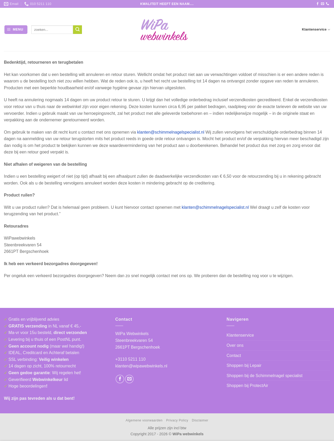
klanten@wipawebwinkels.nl (141, 366)
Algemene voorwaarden (144, 420)
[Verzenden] (77, 29)
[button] (15, 29)
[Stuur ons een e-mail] (322, 4)
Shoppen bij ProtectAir (247, 385)
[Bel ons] (327, 4)
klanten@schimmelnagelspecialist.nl (170, 132)
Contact (233, 355)
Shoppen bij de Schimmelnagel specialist (264, 375)
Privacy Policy (177, 420)
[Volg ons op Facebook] (317, 4)
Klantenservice (316, 29)
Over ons (234, 345)
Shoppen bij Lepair (243, 365)
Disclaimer (200, 420)
